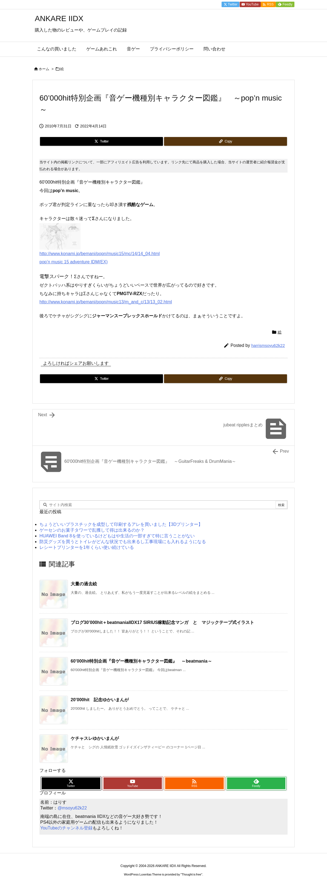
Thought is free (191, 874)
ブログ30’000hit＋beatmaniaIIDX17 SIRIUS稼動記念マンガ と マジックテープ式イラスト (162, 622)
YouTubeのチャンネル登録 (66, 828)
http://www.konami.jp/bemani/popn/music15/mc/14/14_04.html (99, 253)
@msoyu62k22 (72, 808)
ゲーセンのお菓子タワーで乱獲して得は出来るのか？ (92, 530)
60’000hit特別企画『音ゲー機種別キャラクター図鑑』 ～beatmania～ (141, 661)
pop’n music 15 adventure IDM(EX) (73, 261)
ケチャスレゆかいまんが (95, 738)
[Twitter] (101, 141)
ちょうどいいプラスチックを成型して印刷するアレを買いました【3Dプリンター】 (121, 524)
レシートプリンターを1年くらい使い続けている (86, 547)
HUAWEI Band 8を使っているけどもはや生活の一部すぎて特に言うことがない (117, 536)
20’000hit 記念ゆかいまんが (100, 699)
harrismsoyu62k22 (268, 345)
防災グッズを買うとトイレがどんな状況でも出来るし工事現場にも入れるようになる (122, 541)
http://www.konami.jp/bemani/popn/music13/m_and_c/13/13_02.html (105, 302)
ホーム (44, 69)
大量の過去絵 (84, 583)
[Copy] (225, 141)
